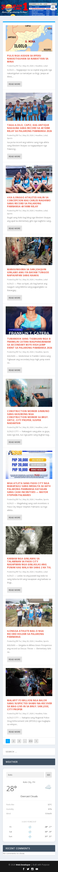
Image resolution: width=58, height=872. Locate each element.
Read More (14, 84)
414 (30, 741)
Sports (9, 138)
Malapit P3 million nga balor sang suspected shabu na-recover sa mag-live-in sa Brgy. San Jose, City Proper (29, 705)
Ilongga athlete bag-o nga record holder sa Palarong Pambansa (25, 634)
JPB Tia (18, 66)
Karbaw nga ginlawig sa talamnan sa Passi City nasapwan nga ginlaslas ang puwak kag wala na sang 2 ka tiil (29, 563)
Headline (39, 66)
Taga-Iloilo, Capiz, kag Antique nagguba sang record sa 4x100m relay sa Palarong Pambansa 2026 (29, 128)
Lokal (45, 66)
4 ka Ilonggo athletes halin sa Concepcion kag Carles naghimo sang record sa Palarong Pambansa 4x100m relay (29, 202)
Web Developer (23, 864)
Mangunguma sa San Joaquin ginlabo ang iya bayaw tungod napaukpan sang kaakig (28, 272)
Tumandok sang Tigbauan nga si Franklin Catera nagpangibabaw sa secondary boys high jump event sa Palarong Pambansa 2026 (29, 343)
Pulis (45, 713)
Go (48, 774)
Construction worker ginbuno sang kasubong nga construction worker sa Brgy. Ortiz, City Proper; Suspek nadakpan (28, 417)
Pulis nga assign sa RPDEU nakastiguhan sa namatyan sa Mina (27, 58)
